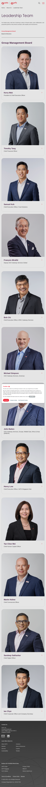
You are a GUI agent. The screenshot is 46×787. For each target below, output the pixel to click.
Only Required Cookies (23, 400)
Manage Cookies (13, 400)
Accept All (6, 400)
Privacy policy (32, 396)
